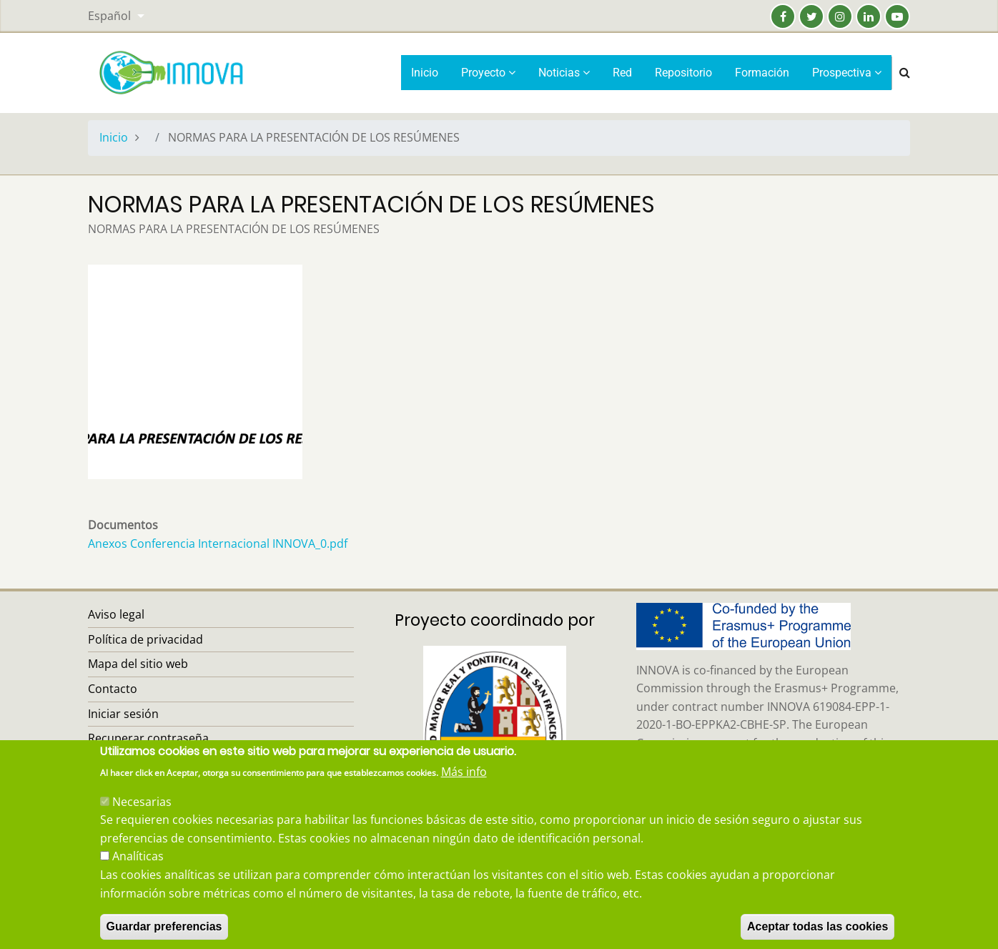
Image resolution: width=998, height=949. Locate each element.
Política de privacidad (145, 639)
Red (622, 72)
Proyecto (488, 72)
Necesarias (142, 818)
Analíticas (138, 873)
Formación (762, 72)
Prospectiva (846, 72)
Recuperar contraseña (148, 738)
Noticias (564, 72)
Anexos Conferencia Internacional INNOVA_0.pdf (217, 543)
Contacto (112, 689)
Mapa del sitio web (138, 664)
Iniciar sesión (123, 714)
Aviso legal (116, 614)
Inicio (424, 72)
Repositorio (683, 72)
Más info (464, 789)
